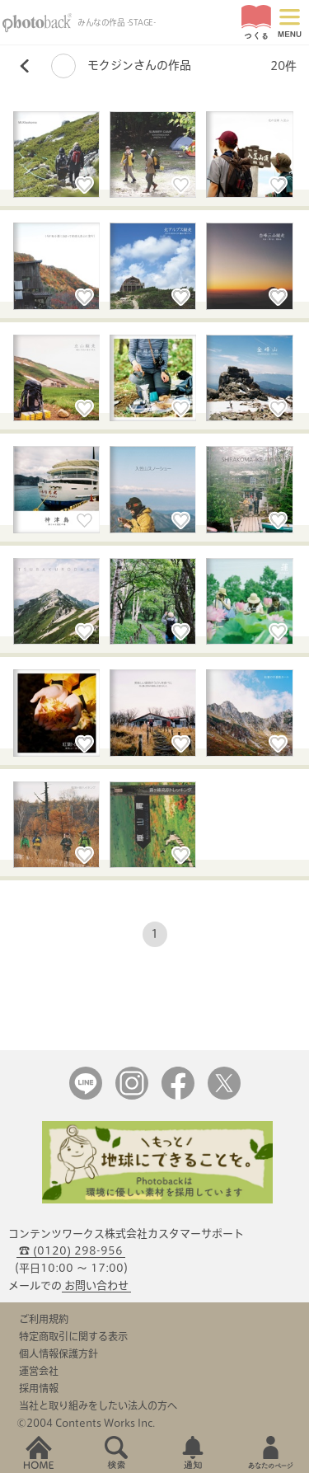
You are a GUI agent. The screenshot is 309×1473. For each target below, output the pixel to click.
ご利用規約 (43, 1319)
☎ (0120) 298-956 (71, 1250)
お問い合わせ (96, 1285)
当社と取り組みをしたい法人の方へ (98, 1405)
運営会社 (39, 1371)
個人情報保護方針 (58, 1353)
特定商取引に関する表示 (73, 1336)
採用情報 (39, 1388)
